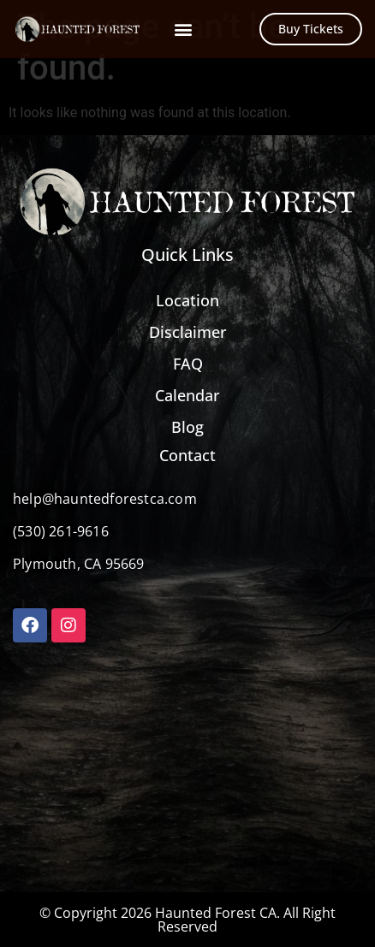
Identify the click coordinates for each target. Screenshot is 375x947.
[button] (183, 29)
